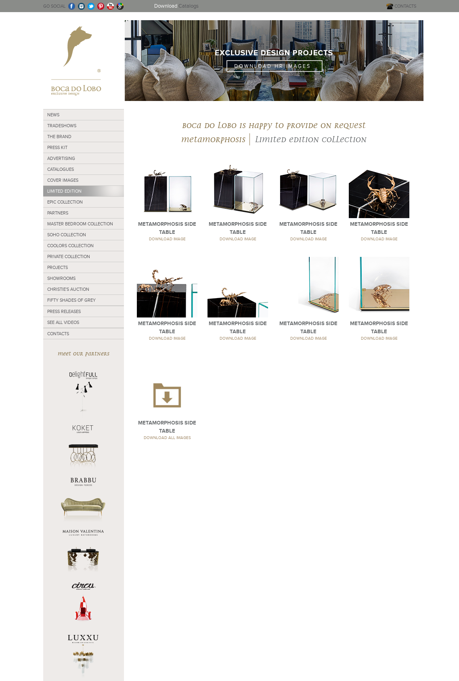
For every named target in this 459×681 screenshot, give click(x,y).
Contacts (58, 333)
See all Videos (63, 322)
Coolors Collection (70, 245)
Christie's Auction (68, 289)
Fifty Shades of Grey (71, 300)
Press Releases (64, 311)
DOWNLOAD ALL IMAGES (167, 437)
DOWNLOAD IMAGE (167, 239)
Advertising (61, 158)
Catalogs (176, 6)
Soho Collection (66, 234)
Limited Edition (64, 191)
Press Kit (57, 147)
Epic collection (65, 202)
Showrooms (61, 278)
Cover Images (62, 180)
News (53, 114)
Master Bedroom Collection (80, 223)
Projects (57, 267)
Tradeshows (61, 125)
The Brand (59, 136)
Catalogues (60, 169)
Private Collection (68, 256)
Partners (57, 212)
